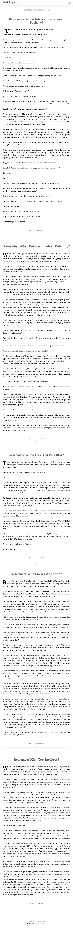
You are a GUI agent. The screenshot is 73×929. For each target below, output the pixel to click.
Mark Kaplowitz (12, 2)
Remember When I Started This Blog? (36, 455)
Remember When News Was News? (36, 574)
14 (36, 562)
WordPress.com (41, 923)
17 (36, 443)
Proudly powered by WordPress (36, 921)
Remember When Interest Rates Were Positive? (36, 20)
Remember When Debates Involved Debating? (36, 246)
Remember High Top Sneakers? (36, 759)
